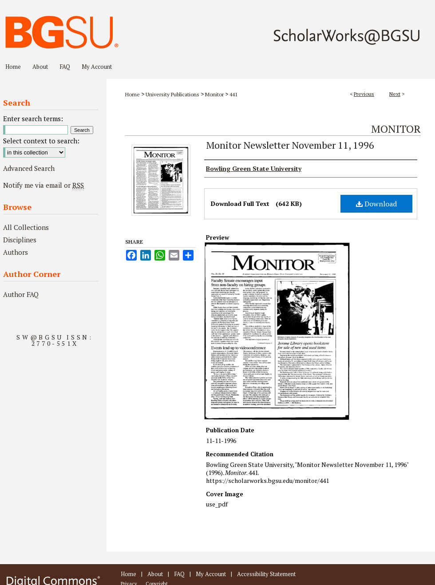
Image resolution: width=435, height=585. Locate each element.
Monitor (214, 94)
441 (233, 94)
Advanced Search (29, 168)
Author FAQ (21, 294)
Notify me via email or (43, 185)
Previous (364, 94)
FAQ (179, 574)
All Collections (26, 227)
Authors (15, 252)
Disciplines (19, 239)
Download (376, 204)
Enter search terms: (33, 118)
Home (132, 94)
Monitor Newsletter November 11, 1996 (290, 144)
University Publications (172, 94)
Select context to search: (41, 140)
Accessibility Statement (266, 574)
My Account (211, 574)
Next (394, 94)
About (155, 574)
